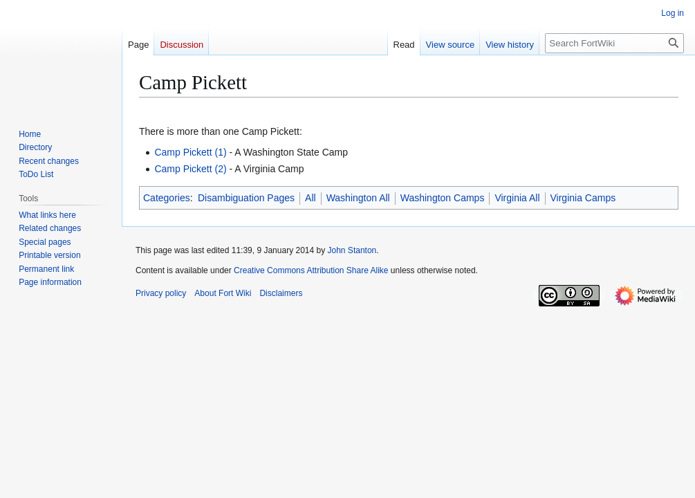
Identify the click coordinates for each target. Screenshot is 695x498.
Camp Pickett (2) (190, 168)
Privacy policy (161, 293)
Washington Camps (442, 197)
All (310, 197)
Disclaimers (280, 293)
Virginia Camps (583, 197)
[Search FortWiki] (614, 43)
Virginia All (516, 197)
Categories (166, 197)
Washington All (358, 197)
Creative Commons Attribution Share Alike (311, 270)
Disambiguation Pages (246, 197)
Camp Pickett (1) (190, 152)
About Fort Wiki (222, 293)
